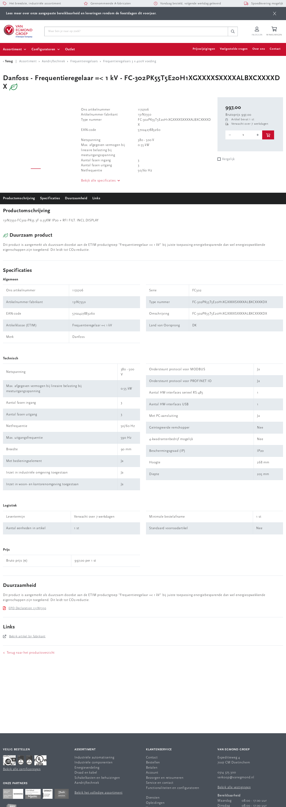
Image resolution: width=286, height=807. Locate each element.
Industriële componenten (93, 762)
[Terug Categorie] (8, 61)
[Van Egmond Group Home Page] (17, 31)
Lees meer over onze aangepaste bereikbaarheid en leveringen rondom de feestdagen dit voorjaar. (81, 13)
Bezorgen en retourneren (164, 778)
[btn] (274, 13)
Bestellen (153, 762)
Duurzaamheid (76, 198)
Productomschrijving (19, 198)
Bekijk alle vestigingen (234, 787)
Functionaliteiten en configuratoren (172, 788)
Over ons (258, 49)
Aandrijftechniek (86, 783)
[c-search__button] (233, 31)
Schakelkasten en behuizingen (97, 778)
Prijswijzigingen (204, 49)
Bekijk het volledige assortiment (98, 792)
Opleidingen (155, 803)
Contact (275, 49)
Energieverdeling (87, 767)
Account (152, 772)
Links (96, 198)
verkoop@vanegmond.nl (235, 777)
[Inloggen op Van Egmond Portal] (257, 31)
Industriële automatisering (94, 757)
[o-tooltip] (243, 135)
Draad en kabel (85, 772)
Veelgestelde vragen (234, 49)
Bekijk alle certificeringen (22, 769)
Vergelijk (228, 159)
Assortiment (12, 49)
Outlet (70, 49)
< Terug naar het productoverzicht (29, 652)
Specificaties (50, 198)
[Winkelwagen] (274, 31)
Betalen (151, 767)
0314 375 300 (226, 772)
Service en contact (159, 783)
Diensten (152, 797)
